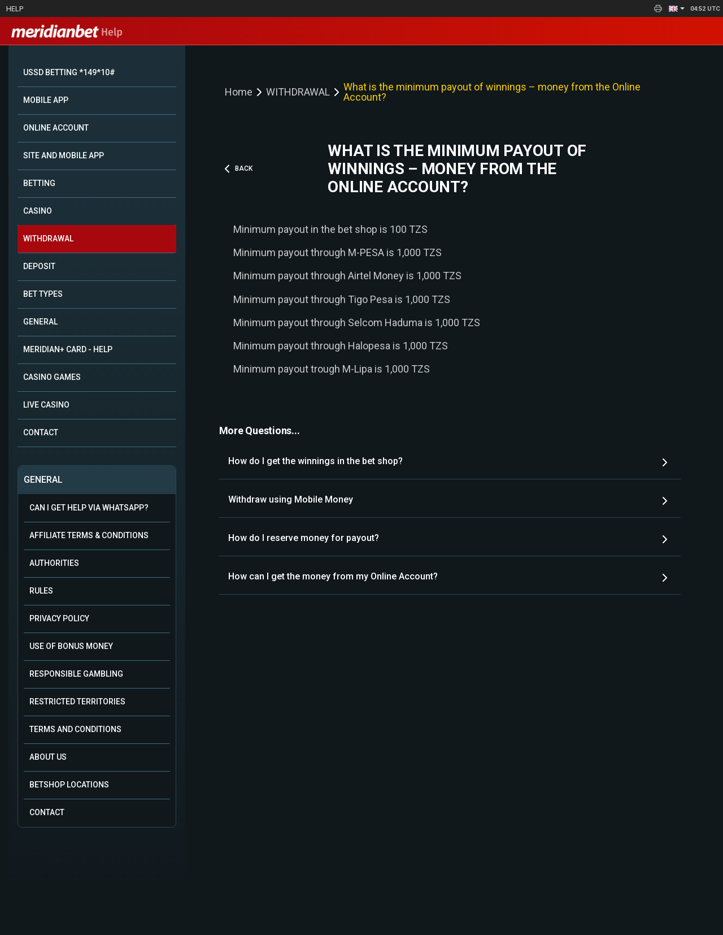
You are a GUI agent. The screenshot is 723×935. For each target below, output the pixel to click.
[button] (676, 8)
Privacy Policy (59, 618)
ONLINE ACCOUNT (56, 127)
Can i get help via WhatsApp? (89, 507)
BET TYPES (43, 293)
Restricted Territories (77, 701)
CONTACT (40, 432)
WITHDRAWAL (48, 238)
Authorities (54, 563)
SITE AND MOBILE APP (63, 155)
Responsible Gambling (76, 673)
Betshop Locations (69, 784)
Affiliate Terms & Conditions (89, 535)
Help (14, 9)
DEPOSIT (39, 266)
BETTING (39, 183)
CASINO (37, 210)
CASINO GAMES (52, 377)
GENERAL (40, 321)
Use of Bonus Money (71, 646)
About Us (48, 756)
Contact (46, 812)
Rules (41, 590)
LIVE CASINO (46, 404)
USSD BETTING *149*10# (69, 72)
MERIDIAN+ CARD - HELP (67, 349)
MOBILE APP (45, 100)
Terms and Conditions (75, 729)
